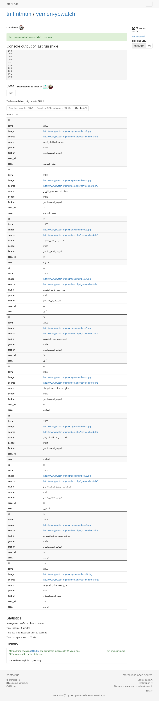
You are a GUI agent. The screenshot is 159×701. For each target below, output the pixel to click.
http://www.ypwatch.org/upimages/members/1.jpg (67, 131)
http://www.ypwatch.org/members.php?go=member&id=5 (70, 333)
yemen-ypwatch (55, 14)
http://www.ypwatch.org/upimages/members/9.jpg (67, 525)
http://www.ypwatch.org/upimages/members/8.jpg (67, 476)
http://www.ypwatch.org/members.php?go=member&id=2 (70, 186)
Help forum (144, 683)
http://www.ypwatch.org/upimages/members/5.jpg (67, 328)
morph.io (13, 3)
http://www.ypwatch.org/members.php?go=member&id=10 (71, 579)
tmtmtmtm (19, 14)
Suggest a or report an (132, 686)
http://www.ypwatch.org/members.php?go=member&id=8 (70, 481)
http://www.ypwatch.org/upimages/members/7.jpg (67, 426)
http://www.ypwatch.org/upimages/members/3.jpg (67, 229)
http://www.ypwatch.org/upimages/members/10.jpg (67, 574)
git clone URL (139, 41)
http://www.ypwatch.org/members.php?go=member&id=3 (70, 235)
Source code (144, 680)
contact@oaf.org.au (18, 683)
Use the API (81, 108)
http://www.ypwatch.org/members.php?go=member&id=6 (70, 383)
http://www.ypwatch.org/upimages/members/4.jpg (67, 279)
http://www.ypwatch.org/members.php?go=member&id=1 (70, 136)
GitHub (12, 686)
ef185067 (34, 651)
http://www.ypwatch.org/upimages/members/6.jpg (67, 377)
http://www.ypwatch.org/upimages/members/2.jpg (67, 180)
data (11, 93)
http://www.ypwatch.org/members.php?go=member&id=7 (70, 432)
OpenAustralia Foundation (86, 695)
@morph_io (14, 680)
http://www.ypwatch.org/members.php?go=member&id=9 (70, 530)
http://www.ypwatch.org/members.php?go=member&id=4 (70, 284)
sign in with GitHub (35, 101)
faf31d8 (149, 691)
